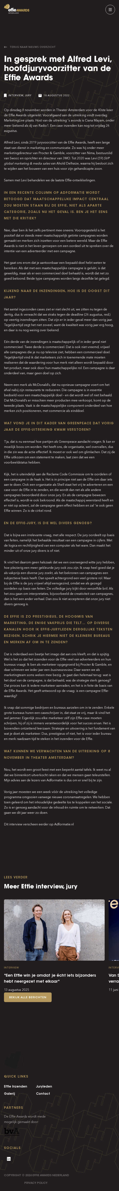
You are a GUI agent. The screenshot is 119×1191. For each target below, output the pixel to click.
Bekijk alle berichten (27, 997)
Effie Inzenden (15, 1086)
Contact (43, 1094)
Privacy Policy (35, 1183)
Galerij (9, 1094)
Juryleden (44, 1086)
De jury (82, 535)
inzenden (70, 125)
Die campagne (72, 390)
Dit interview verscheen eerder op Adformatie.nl (39, 824)
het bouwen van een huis (42, 169)
